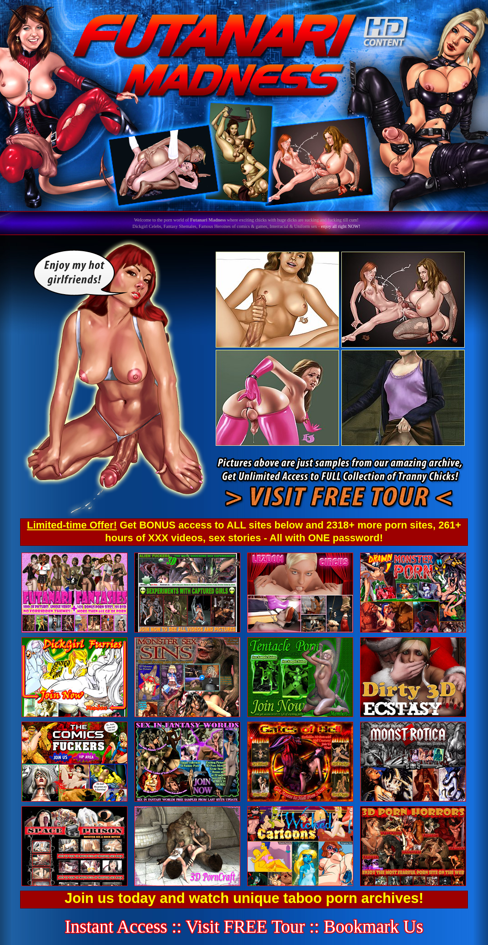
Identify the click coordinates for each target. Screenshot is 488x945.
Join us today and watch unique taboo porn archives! (243, 898)
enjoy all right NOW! (340, 226)
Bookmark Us (373, 926)
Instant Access (116, 926)
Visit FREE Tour (245, 926)
